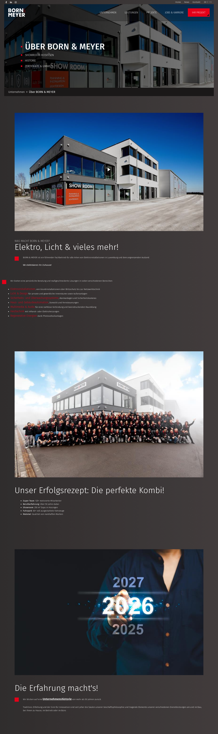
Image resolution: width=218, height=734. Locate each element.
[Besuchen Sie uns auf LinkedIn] (11, 2)
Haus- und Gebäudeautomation (44, 202)
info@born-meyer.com (190, 703)
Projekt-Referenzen (188, 664)
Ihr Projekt (198, 12)
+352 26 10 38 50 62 (137, 725)
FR (210, 2)
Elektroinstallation (37, 566)
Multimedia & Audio (37, 206)
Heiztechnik (32, 211)
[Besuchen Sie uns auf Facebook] (6, 2)
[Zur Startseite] (17, 12)
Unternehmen (108, 12)
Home (178, 2)
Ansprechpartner (71, 583)
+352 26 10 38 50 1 (187, 706)
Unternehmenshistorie (64, 366)
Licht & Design (33, 193)
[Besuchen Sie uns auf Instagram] (16, 2)
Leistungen (131, 12)
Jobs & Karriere (174, 12)
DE (205, 2)
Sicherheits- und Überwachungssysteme (49, 198)
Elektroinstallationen (37, 189)
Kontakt (196, 2)
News (186, 2)
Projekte (151, 12)
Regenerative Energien (38, 215)
